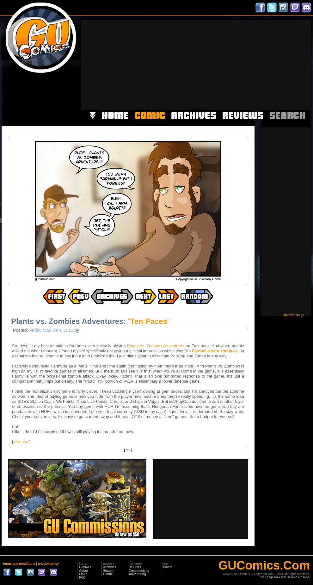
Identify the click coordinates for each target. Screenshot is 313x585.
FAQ (82, 577)
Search (108, 570)
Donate (167, 567)
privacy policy (48, 563)
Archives (109, 567)
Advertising (137, 574)
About (83, 570)
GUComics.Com (264, 565)
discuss (21, 441)
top (128, 450)
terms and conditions (19, 563)
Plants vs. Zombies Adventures (155, 345)
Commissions (139, 570)
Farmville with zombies (214, 351)
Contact (85, 567)
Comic (108, 574)
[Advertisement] (214, 64)
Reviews (135, 567)
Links (83, 574)
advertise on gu (293, 315)
